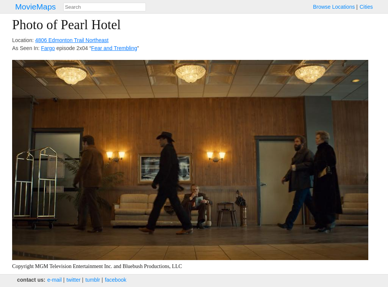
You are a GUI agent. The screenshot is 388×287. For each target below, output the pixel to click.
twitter (73, 280)
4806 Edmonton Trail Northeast (72, 40)
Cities (366, 7)
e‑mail (54, 280)
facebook (116, 280)
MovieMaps (35, 7)
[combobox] (104, 7)
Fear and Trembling (114, 48)
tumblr (92, 280)
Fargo (48, 48)
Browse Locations (334, 7)
